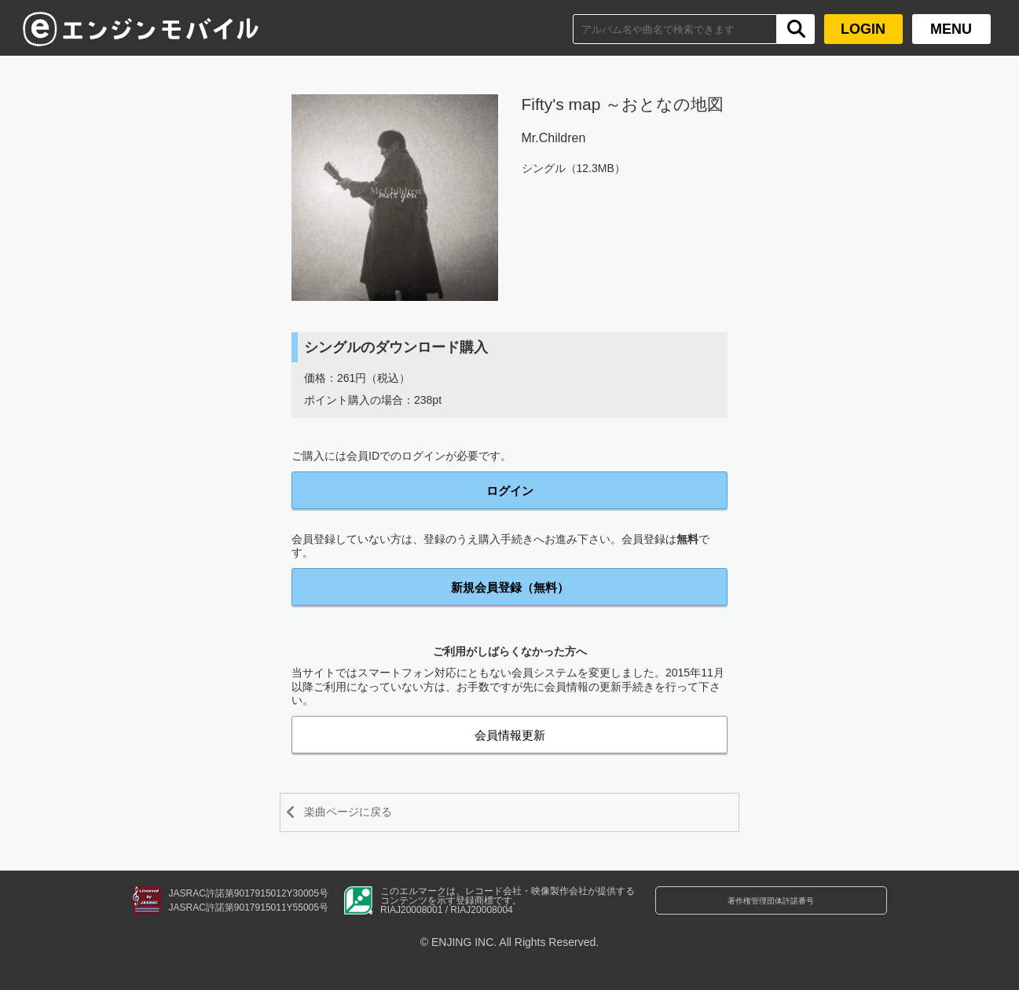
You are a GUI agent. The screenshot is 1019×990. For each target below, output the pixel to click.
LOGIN (863, 29)
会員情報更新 (510, 735)
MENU (951, 29)
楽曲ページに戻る (363, 812)
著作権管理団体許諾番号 (771, 909)
